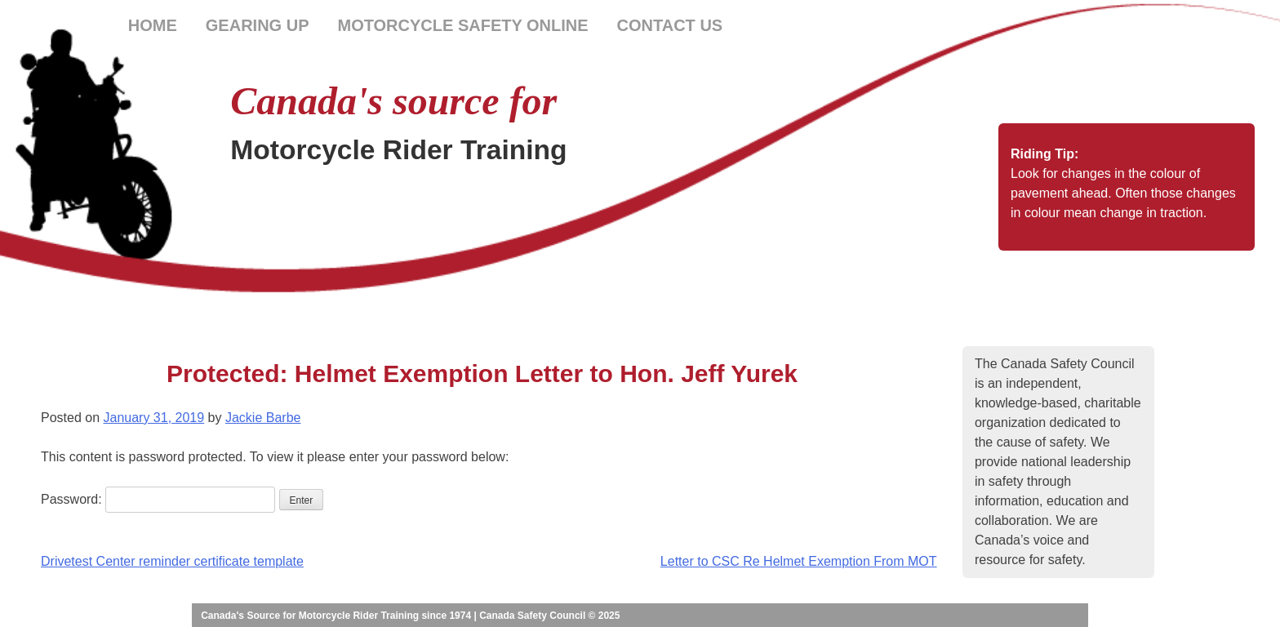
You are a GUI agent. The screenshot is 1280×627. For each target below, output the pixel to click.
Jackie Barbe (263, 418)
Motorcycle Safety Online (462, 25)
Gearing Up (257, 25)
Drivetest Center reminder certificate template (172, 561)
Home (152, 25)
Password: (158, 499)
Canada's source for (393, 100)
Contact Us (670, 25)
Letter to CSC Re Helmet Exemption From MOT (798, 561)
